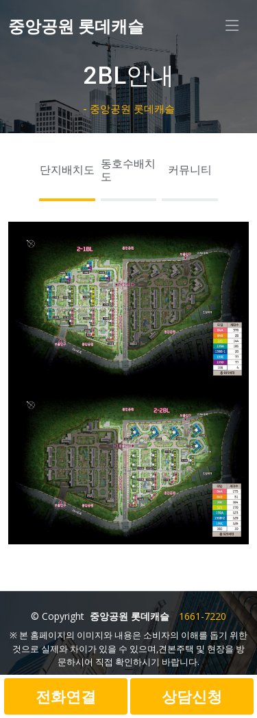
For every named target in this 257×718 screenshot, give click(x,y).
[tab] (67, 174)
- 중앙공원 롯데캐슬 (129, 109)
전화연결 (66, 696)
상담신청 (192, 696)
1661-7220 (202, 616)
